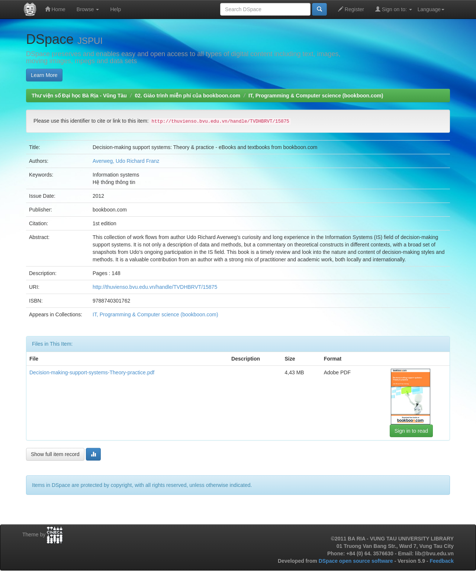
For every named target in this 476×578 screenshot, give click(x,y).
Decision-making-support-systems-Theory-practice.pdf (91, 372)
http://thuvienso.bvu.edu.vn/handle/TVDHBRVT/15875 (155, 287)
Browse (88, 9)
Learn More (44, 75)
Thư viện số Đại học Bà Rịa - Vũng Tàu (79, 96)
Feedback (442, 561)
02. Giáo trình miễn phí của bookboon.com (187, 96)
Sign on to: (393, 9)
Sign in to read (411, 431)
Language (431, 9)
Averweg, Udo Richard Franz (126, 161)
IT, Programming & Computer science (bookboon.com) (315, 96)
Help (115, 9)
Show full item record (55, 454)
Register (351, 9)
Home (55, 9)
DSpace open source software (357, 561)
